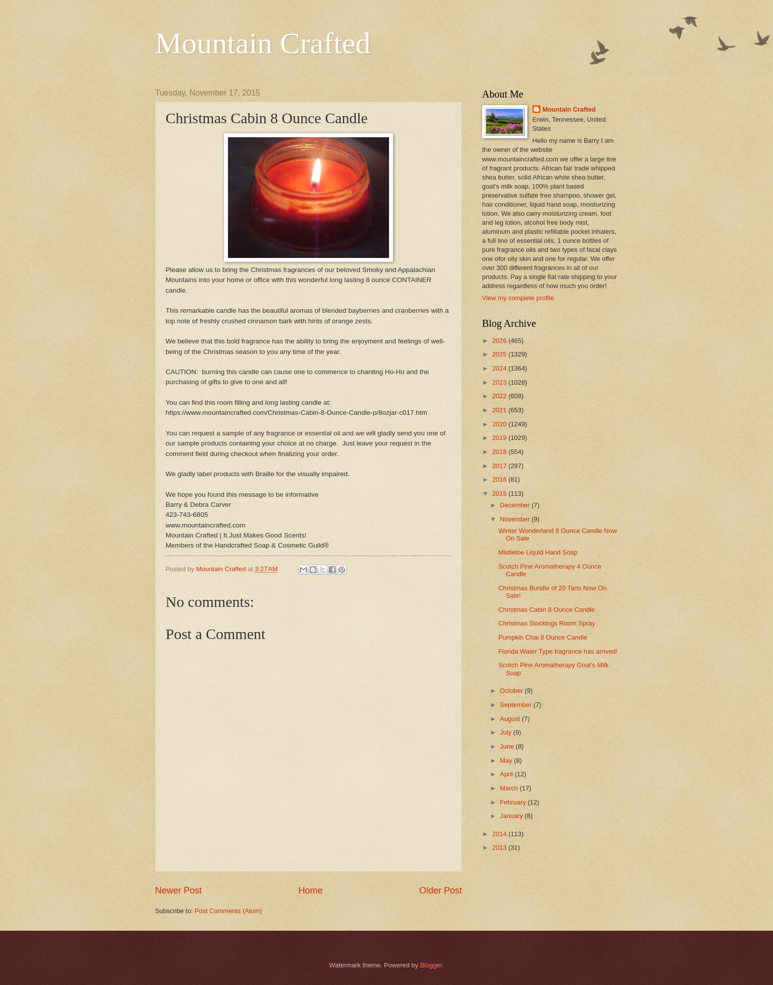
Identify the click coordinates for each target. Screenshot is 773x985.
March (509, 788)
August (511, 719)
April (507, 774)
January (512, 816)
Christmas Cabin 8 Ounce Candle (546, 609)
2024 (500, 368)
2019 (500, 437)
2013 (500, 847)
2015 (500, 493)
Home (310, 890)
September (516, 704)
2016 (500, 479)
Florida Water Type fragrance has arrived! (557, 651)
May (507, 760)
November (515, 519)
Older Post (440, 890)
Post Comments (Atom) (228, 911)
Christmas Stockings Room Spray (546, 623)
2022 (500, 396)
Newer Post (178, 890)
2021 (500, 410)
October (512, 690)
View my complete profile (518, 298)
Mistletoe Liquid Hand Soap (537, 552)
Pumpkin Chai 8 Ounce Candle (542, 637)
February (513, 802)
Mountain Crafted (262, 43)
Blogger (431, 965)
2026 (500, 340)
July (506, 732)
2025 (500, 354)
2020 (500, 424)
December (515, 505)
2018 (500, 452)
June (508, 746)
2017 (500, 466)
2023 (500, 382)
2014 (500, 834)
